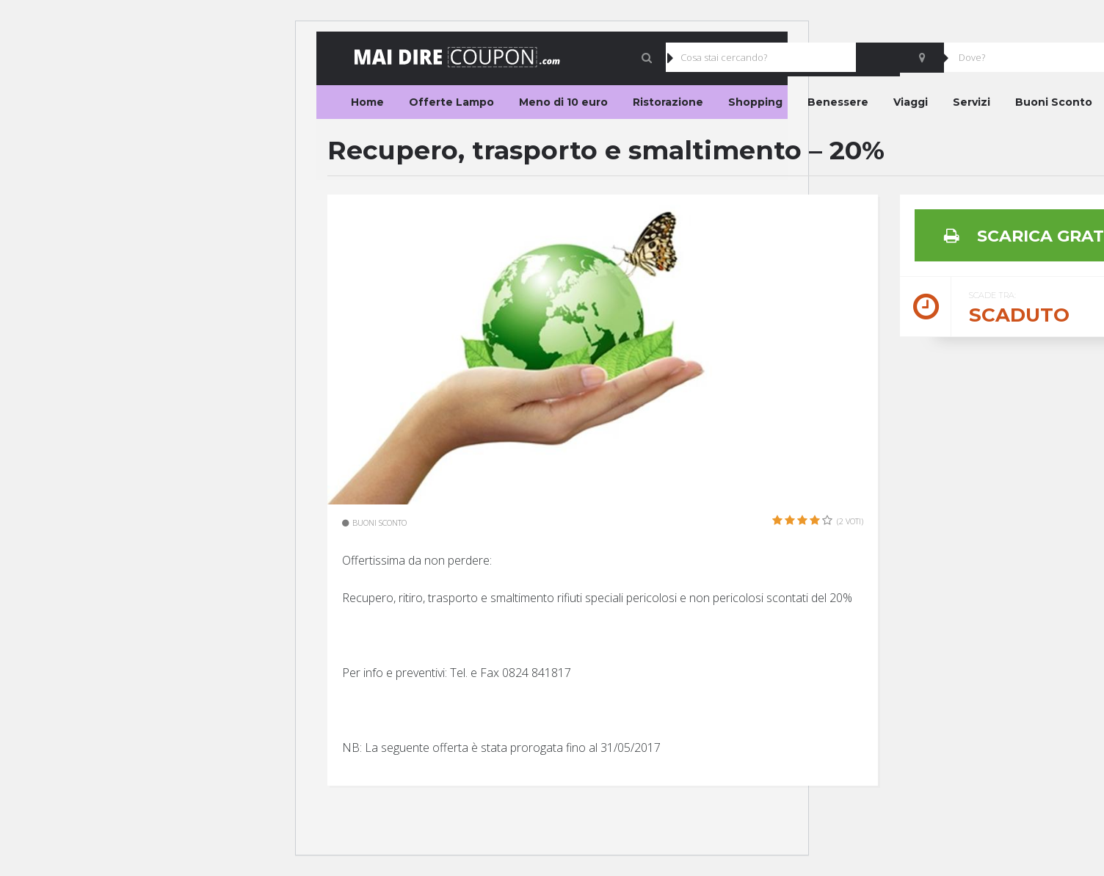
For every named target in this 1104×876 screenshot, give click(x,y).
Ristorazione (668, 102)
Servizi (971, 102)
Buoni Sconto (1053, 102)
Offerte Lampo (451, 102)
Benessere (837, 102)
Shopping (755, 102)
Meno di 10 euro (563, 102)
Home (367, 102)
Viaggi (910, 102)
